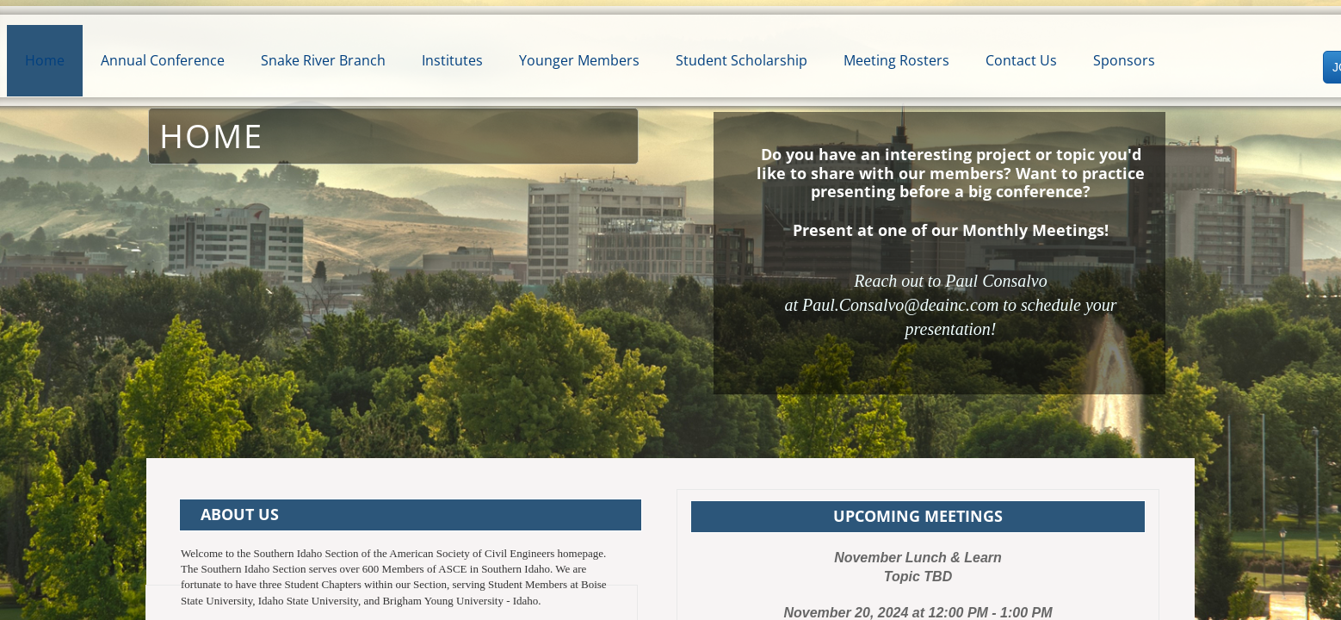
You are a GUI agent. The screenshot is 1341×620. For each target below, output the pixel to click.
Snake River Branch (323, 60)
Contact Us (1021, 60)
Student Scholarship (741, 60)
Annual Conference (163, 60)
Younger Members (579, 60)
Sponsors (1124, 60)
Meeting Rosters (896, 60)
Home (45, 60)
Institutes (452, 60)
